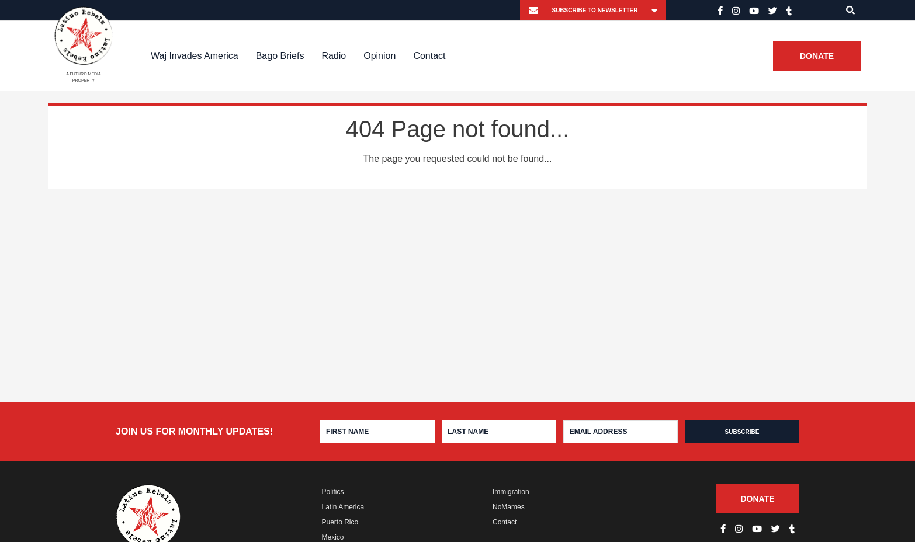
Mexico (333, 537)
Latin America (343, 507)
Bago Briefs (280, 56)
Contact (429, 56)
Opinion (379, 56)
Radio (333, 56)
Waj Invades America (194, 56)
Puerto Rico (340, 522)
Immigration (511, 492)
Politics (333, 492)
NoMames (509, 507)
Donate (817, 56)
